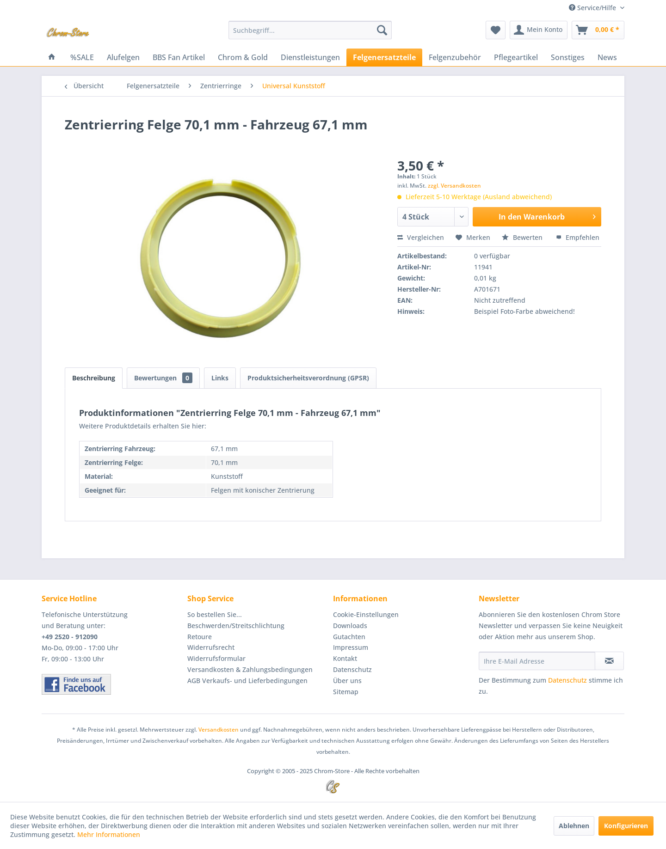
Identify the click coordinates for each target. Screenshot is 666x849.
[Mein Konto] (538, 30)
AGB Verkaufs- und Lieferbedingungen (247, 680)
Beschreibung (93, 377)
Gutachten (349, 636)
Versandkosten (218, 729)
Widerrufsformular (216, 658)
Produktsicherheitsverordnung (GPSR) (308, 377)
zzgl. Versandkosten (454, 185)
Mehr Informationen (108, 834)
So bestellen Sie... (214, 614)
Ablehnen (574, 825)
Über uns (347, 680)
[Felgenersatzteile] (384, 57)
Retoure (199, 636)
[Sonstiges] (567, 57)
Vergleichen (420, 237)
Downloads (350, 625)
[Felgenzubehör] (454, 57)
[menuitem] (310, 30)
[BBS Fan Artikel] (178, 57)
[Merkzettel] (496, 30)
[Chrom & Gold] (242, 57)
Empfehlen (577, 237)
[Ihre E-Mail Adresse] (537, 661)
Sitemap (345, 691)
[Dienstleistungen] (310, 57)
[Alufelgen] (123, 57)
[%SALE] (82, 57)
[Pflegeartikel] (515, 57)
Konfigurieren (626, 825)
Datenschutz (352, 669)
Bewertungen (163, 378)
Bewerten (523, 237)
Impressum (350, 647)
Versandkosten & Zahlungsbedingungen (250, 669)
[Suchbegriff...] (310, 30)
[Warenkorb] (598, 30)
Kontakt (345, 658)
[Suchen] (382, 30)
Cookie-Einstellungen (366, 614)
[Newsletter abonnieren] (609, 661)
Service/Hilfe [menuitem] (593, 7)
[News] (607, 57)
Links (219, 377)
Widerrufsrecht (210, 647)
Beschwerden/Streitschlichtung (235, 625)
